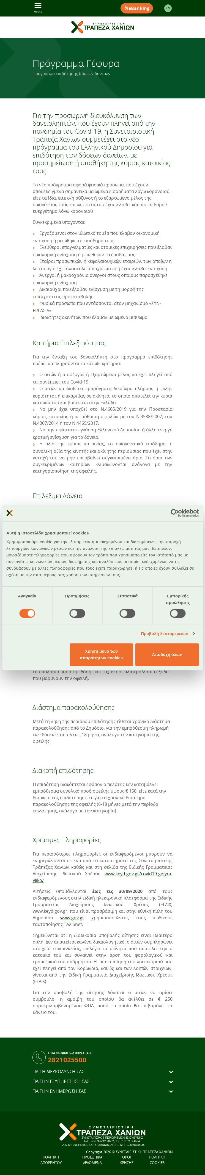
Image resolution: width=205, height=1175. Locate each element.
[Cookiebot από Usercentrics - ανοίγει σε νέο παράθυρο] (175, 513)
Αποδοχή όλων (167, 654)
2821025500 (67, 1059)
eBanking (136, 8)
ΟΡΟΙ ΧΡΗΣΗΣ (126, 1160)
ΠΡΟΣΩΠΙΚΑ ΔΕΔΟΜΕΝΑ (92, 1160)
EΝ (168, 8)
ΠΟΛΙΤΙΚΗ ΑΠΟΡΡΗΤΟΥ (51, 1160)
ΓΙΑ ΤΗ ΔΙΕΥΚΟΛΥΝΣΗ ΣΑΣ (58, 1071)
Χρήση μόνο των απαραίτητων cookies (101, 654)
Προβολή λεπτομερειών (164, 633)
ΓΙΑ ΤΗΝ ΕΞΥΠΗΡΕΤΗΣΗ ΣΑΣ (60, 1081)
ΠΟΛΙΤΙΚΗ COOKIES (157, 1160)
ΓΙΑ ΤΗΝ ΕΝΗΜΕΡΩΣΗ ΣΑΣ (59, 1091)
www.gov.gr (72, 918)
